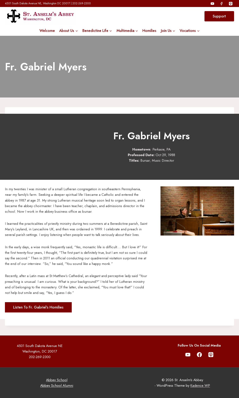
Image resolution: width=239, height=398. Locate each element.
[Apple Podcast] (230, 3)
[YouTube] (212, 3)
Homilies (149, 30)
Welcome (47, 30)
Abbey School (56, 379)
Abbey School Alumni (56, 385)
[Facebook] (221, 3)
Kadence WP (200, 385)
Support (219, 16)
